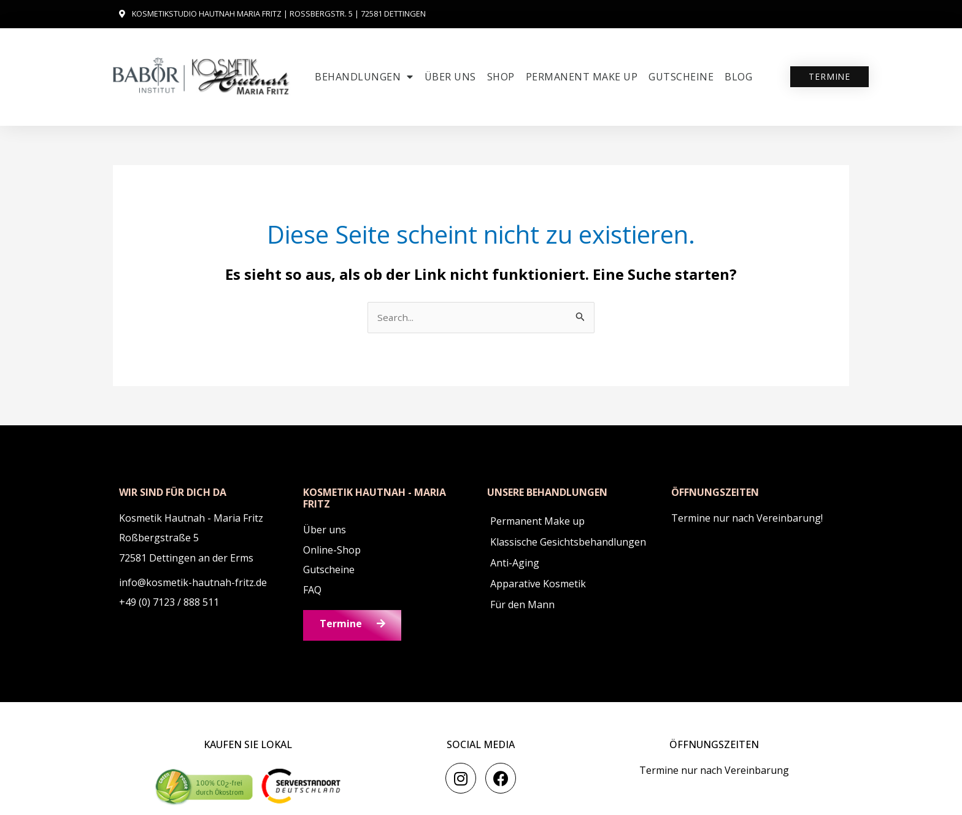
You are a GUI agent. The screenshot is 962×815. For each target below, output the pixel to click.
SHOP (501, 77)
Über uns (450, 77)
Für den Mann (522, 605)
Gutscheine (681, 77)
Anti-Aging (514, 563)
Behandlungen (364, 77)
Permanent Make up (582, 77)
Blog (738, 77)
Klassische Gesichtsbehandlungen (568, 542)
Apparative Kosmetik (538, 584)
